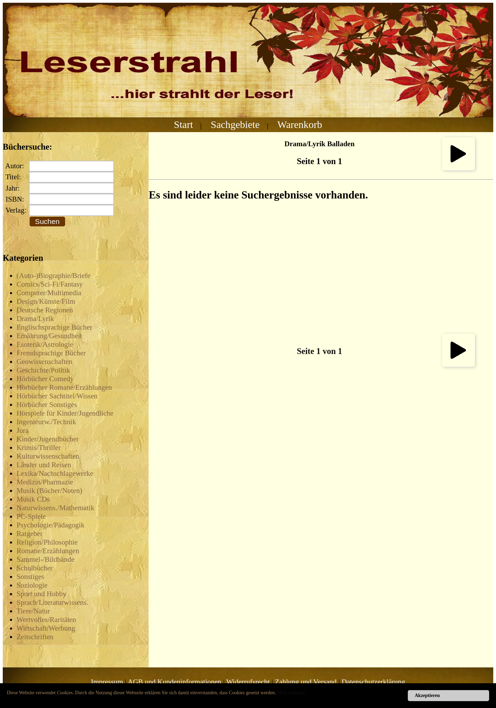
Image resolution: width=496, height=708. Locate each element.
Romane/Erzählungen (48, 551)
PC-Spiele (31, 516)
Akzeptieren (427, 695)
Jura (23, 430)
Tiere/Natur (33, 611)
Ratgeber (30, 533)
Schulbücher (35, 568)
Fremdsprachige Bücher (51, 353)
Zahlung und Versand (306, 682)
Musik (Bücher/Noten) (49, 490)
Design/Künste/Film (46, 301)
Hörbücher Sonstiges (47, 404)
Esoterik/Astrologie (45, 344)
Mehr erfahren (291, 692)
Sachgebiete (235, 124)
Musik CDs (33, 499)
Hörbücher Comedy (45, 379)
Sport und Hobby (41, 594)
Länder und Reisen (44, 465)
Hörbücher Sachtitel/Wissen (57, 396)
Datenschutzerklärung (373, 682)
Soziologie (32, 585)
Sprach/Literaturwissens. (52, 602)
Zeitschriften (35, 637)
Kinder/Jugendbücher (48, 439)
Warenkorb (299, 124)
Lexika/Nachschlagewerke (55, 473)
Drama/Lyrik (35, 318)
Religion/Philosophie (47, 542)
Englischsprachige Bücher (54, 327)
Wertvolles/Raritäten (46, 619)
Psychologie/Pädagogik (50, 525)
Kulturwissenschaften (48, 456)
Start (183, 124)
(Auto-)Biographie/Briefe (54, 275)
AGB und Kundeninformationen (174, 682)
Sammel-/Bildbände (45, 559)
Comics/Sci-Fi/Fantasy (50, 284)
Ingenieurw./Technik (46, 422)
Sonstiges (30, 576)
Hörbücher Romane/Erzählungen (64, 387)
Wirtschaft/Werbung (46, 628)
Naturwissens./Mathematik (55, 508)
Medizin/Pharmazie (45, 482)
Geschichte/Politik (43, 370)
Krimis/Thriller (39, 447)
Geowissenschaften (44, 361)
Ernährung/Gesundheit (49, 336)
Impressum (107, 682)
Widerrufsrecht (248, 682)
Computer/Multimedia (49, 293)
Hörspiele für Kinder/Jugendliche (65, 413)
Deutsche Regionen (45, 310)
